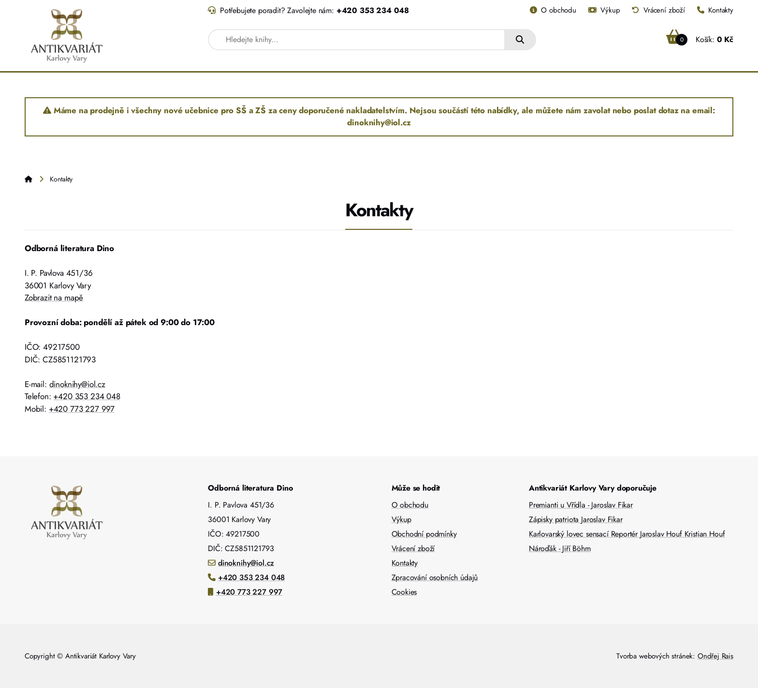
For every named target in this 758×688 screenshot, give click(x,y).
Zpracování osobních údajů (435, 577)
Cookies (404, 592)
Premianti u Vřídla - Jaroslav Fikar (581, 504)
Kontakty (715, 10)
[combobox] (356, 39)
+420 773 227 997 (82, 409)
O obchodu (553, 10)
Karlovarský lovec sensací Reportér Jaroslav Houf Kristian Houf (627, 533)
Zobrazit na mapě (54, 297)
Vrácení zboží (658, 10)
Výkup (604, 10)
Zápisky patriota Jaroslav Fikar (576, 519)
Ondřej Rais (715, 656)
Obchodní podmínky (424, 533)
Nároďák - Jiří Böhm (560, 548)
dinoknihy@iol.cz (77, 384)
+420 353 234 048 (372, 10)
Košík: (699, 39)
